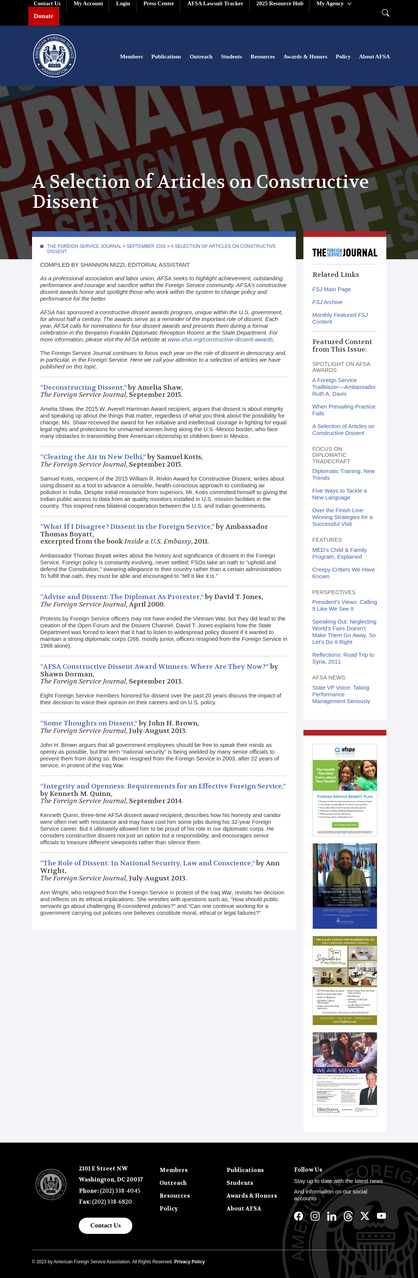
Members (131, 57)
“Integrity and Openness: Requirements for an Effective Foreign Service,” (163, 786)
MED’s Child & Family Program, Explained (339, 553)
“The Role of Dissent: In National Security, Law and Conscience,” (147, 863)
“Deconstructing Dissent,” (83, 387)
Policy (343, 57)
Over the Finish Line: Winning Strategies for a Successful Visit (342, 517)
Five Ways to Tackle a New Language (339, 494)
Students (231, 57)
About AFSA (374, 57)
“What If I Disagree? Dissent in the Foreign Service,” (127, 526)
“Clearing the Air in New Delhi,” (93, 457)
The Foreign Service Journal (84, 246)
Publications (166, 57)
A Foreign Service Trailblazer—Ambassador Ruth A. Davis (344, 387)
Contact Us (105, 1225)
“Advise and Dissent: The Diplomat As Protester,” (122, 597)
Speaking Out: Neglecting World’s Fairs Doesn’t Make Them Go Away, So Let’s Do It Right (344, 632)
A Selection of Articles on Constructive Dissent (343, 429)
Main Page (331, 289)
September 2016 (146, 246)
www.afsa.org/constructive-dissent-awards (220, 339)
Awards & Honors (305, 57)
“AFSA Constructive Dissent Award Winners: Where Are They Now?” (154, 666)
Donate (44, 16)
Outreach (201, 57)
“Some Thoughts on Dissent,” (89, 723)
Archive (327, 302)
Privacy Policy (189, 1261)
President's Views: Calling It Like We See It (344, 605)
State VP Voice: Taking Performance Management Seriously (341, 694)
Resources (263, 57)
